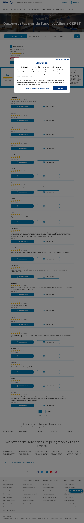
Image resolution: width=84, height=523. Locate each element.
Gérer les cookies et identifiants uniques (37, 88)
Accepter (60, 88)
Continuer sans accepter (62, 59)
